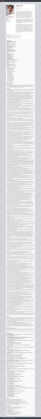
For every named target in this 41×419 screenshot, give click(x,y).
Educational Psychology (19, 7)
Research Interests (13, 2)
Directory (1, 2)
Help (18, 2)
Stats (16, 2)
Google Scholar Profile (10, 21)
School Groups (8, 2)
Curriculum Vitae (18, 9)
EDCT (9, 19)
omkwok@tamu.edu (9, 18)
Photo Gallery (4, 2)
